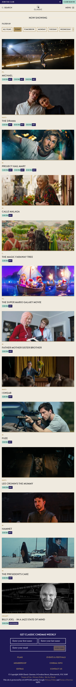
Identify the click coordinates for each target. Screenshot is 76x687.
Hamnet (7, 529)
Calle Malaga (11, 211)
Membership (20, 663)
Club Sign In (69, 2)
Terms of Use (26, 677)
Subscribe (59, 648)
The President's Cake (15, 574)
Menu (69, 8)
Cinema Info (56, 663)
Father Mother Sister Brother (22, 347)
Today (17, 29)
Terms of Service (66, 680)
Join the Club (8, 2)
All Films (7, 29)
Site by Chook (50, 677)
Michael (7, 75)
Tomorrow (29, 29)
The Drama (9, 121)
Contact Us (56, 668)
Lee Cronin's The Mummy (17, 483)
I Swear (6, 393)
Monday (42, 29)
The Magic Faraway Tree (17, 257)
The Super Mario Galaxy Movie (21, 302)
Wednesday (65, 29)
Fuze (5, 438)
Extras (20, 668)
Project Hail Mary (14, 166)
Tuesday (53, 29)
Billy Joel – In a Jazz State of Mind (23, 619)
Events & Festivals (56, 657)
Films (20, 657)
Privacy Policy (38, 677)
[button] (73, 29)
